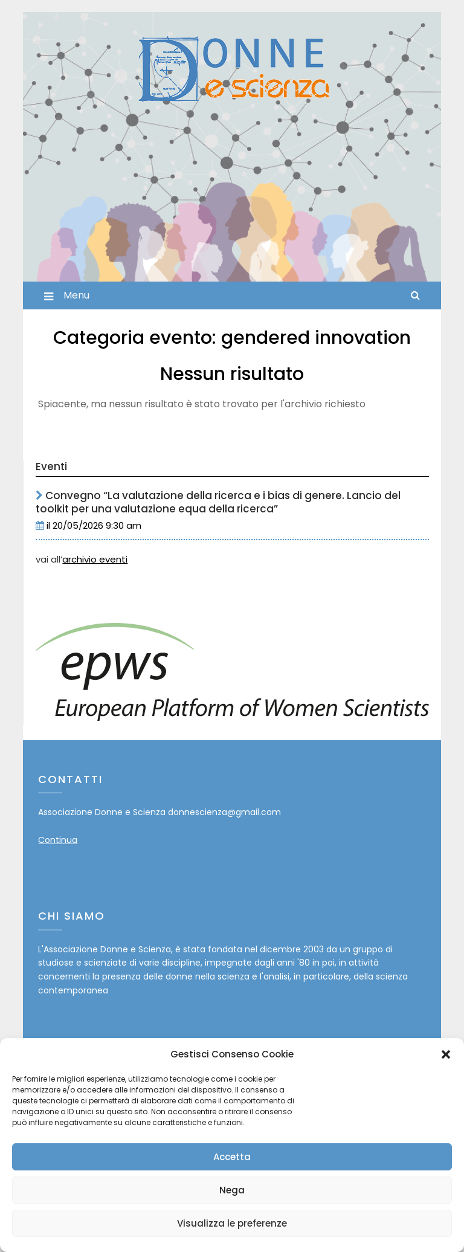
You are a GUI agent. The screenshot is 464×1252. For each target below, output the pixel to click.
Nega (232, 1190)
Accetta (232, 1156)
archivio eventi (94, 559)
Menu (76, 295)
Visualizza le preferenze (232, 1223)
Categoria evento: (232, 337)
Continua (57, 840)
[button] (446, 1054)
